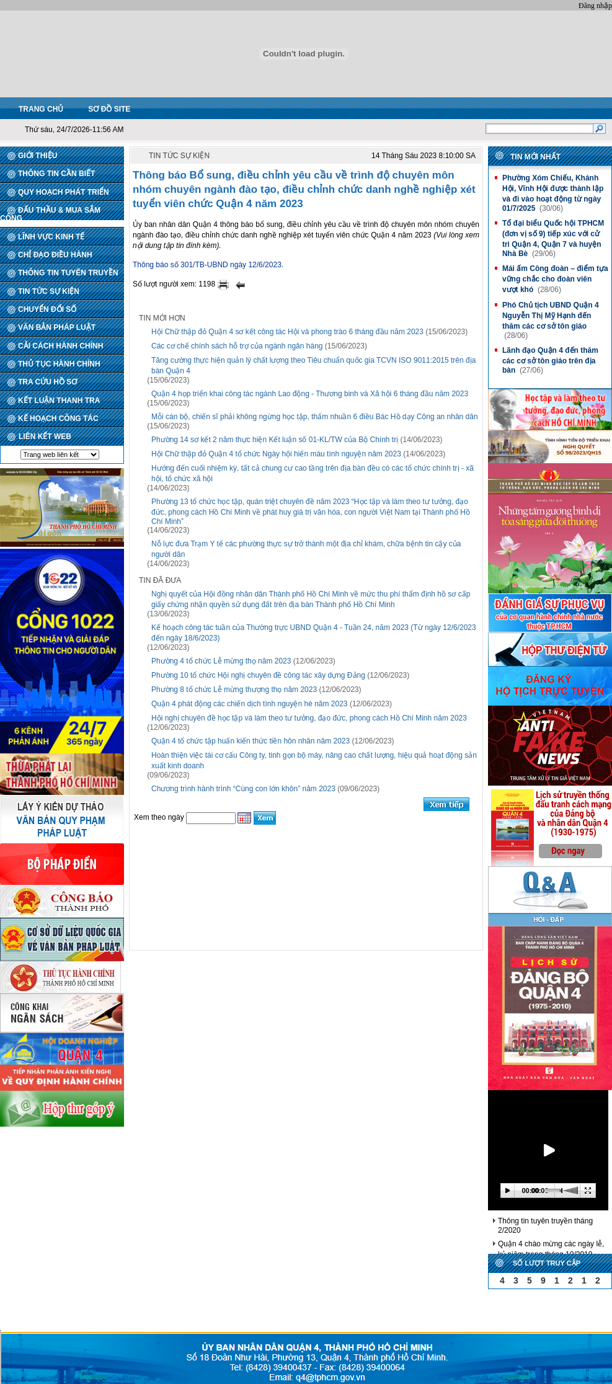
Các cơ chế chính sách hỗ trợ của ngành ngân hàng (237, 346)
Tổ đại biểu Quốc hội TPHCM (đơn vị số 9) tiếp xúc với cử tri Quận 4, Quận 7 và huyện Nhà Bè (553, 238)
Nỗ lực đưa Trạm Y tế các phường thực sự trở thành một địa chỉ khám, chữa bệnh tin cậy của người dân (306, 549)
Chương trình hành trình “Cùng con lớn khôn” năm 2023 (243, 788)
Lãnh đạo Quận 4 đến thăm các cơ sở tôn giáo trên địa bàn (550, 360)
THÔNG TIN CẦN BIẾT (56, 173)
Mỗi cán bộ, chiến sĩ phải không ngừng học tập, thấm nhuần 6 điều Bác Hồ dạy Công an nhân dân (314, 416)
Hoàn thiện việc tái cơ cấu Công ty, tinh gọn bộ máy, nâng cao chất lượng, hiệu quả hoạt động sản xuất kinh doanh (314, 760)
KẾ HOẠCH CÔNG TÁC (58, 418)
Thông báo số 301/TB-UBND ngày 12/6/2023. (208, 264)
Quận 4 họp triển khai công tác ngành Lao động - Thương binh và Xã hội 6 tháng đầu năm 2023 (309, 393)
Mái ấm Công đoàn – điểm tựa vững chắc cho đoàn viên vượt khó (555, 279)
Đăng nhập (595, 5)
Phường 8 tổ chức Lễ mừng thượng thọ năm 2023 (234, 689)
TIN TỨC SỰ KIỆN (48, 291)
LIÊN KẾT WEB (45, 436)
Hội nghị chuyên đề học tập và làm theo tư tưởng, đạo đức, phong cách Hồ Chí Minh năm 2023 (309, 718)
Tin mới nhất (535, 157)
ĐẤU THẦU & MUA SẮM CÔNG (50, 214)
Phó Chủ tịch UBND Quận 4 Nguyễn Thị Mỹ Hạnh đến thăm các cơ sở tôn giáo (550, 315)
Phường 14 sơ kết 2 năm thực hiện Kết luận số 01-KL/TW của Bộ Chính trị (274, 439)
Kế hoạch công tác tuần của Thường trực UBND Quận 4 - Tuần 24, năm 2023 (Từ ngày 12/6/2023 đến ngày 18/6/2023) (313, 632)
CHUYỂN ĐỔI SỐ (47, 309)
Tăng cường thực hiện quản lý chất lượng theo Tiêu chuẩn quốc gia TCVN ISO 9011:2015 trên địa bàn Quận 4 (313, 365)
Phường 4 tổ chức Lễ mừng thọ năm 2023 (221, 661)
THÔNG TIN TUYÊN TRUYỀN (68, 272)
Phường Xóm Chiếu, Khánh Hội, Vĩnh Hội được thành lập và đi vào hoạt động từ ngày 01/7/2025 (552, 193)
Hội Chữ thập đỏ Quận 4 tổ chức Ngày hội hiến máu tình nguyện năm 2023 (276, 454)
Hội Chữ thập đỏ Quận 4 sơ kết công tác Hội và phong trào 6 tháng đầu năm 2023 (287, 331)
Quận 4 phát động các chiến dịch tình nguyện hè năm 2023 (249, 703)
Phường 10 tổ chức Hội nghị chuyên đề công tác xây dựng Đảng (258, 675)
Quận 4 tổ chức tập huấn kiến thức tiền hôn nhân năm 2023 (250, 741)
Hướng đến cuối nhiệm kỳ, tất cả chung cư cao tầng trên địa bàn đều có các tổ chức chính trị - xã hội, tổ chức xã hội (312, 473)
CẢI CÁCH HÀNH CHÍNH (60, 346)
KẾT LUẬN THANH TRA (59, 400)
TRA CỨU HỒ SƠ (47, 382)
